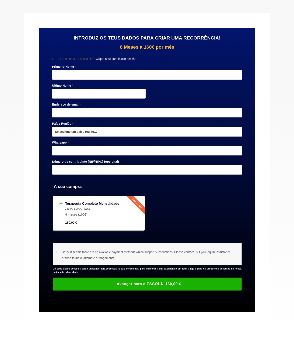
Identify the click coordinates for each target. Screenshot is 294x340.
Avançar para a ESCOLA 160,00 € (149, 284)
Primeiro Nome (64, 66)
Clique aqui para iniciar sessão (116, 59)
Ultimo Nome (62, 85)
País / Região (62, 123)
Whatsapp (60, 142)
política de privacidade (65, 272)
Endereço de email (67, 104)
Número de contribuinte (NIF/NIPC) (85, 161)
